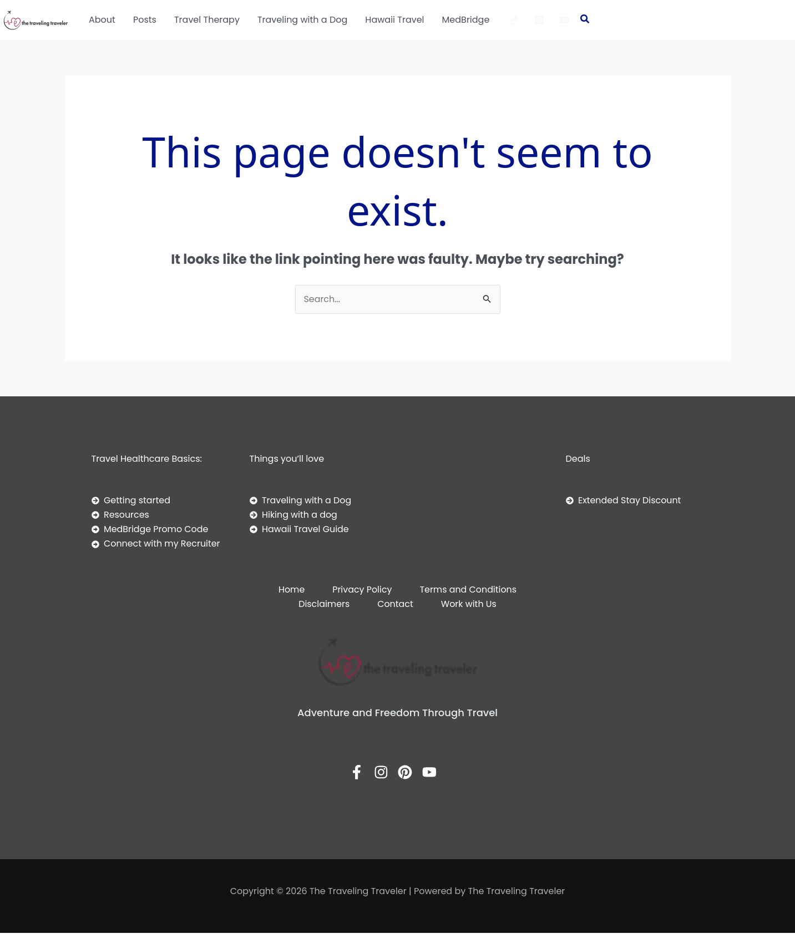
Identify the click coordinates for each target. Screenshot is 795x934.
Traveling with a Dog (302, 19)
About (102, 19)
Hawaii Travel (394, 19)
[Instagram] (539, 20)
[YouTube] (564, 20)
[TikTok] (514, 20)
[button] (585, 20)
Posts (144, 19)
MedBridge (466, 19)
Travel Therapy (207, 19)
